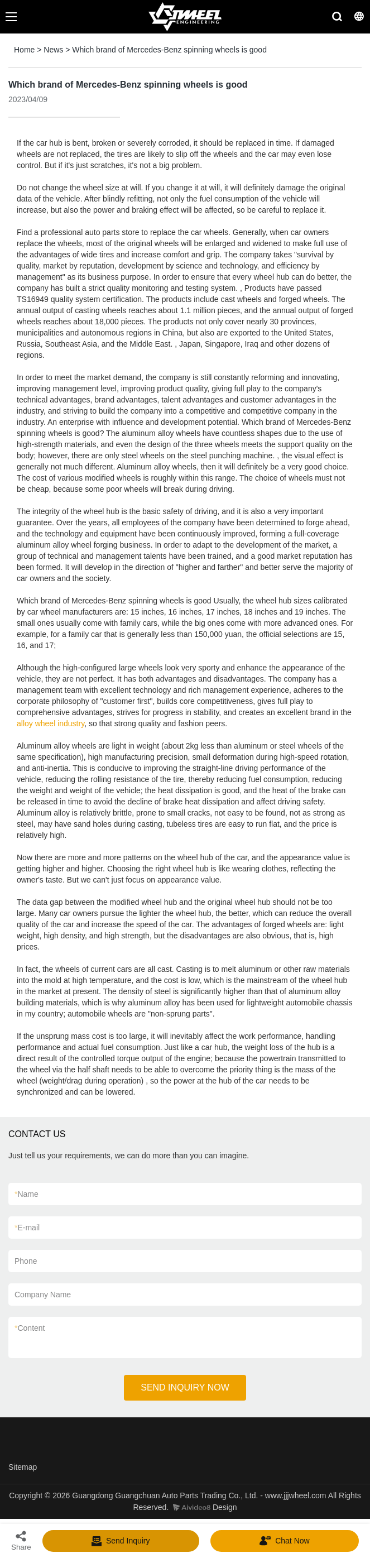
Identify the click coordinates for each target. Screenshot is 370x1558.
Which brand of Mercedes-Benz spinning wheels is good (169, 49)
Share (21, 1540)
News (53, 49)
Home (24, 49)
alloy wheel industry (50, 723)
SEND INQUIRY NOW (185, 1387)
